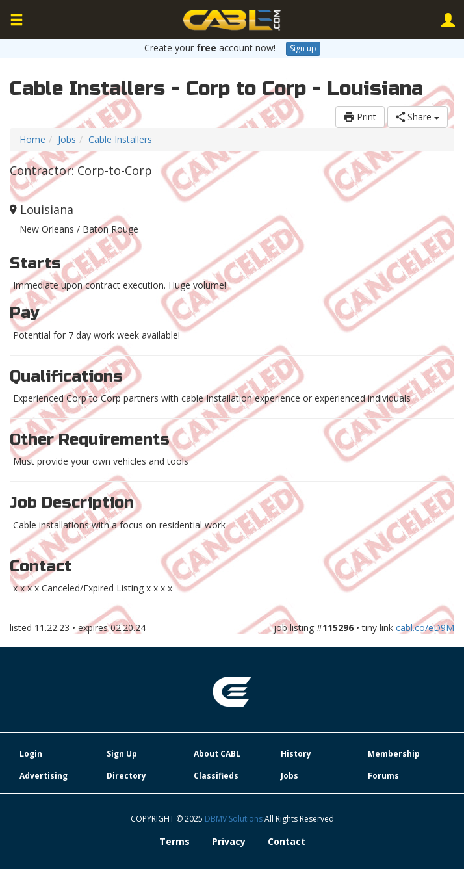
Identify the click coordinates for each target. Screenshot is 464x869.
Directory (126, 775)
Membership (394, 753)
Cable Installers (120, 139)
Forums (383, 775)
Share (417, 116)
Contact (286, 841)
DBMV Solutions (234, 818)
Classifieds (216, 775)
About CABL (217, 753)
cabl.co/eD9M (425, 627)
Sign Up (122, 753)
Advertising (43, 775)
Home (32, 139)
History (296, 753)
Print (360, 116)
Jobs (67, 139)
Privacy (229, 841)
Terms (174, 841)
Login (30, 753)
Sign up (303, 48)
